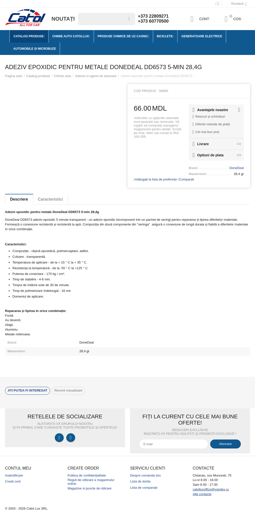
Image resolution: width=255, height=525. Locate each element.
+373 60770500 (153, 21)
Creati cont (13, 481)
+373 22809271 (153, 16)
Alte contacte (202, 494)
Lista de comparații (143, 487)
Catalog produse (38, 76)
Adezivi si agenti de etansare (95, 76)
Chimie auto (62, 76)
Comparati (186, 179)
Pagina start (13, 76)
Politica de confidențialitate (86, 475)
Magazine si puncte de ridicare (89, 488)
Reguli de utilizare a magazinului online (90, 481)
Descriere (19, 199)
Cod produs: (145, 91)
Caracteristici (51, 199)
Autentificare (14, 475)
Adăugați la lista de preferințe (155, 179)
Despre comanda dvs (145, 475)
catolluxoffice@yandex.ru (211, 489)
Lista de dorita (140, 481)
